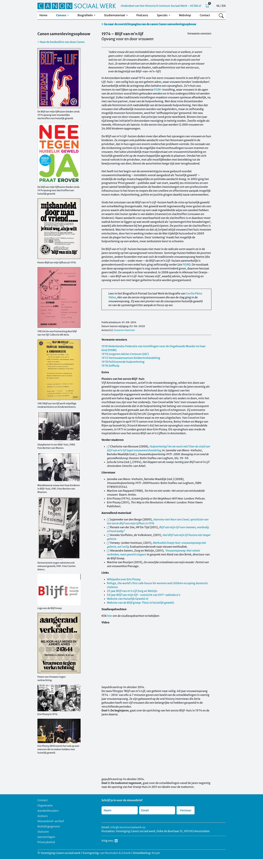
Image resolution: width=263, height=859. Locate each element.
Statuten (43, 831)
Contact (205, 15)
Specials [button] (162, 15)
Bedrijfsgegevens (48, 826)
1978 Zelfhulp (110, 365)
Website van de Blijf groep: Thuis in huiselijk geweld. (140, 602)
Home (43, 15)
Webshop (185, 15)
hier (109, 615)
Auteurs (42, 816)
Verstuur (185, 810)
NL (218, 5)
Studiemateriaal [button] (115, 15)
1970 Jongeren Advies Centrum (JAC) (125, 354)
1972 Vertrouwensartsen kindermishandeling (130, 358)
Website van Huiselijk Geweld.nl (127, 598)
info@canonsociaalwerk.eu (127, 827)
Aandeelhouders (48, 810)
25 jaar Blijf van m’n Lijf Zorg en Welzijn (132, 591)
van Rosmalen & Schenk (115, 853)
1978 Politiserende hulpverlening (122, 361)
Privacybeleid (46, 842)
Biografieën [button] (85, 15)
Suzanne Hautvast (124, 330)
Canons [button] (61, 15)
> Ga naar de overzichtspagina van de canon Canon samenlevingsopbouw (148, 24)
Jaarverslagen (46, 837)
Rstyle (156, 853)
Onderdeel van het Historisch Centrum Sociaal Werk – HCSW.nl (161, 5)
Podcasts (142, 15)
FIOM (157, 89)
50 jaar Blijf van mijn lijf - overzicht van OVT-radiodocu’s (143, 594)
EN (224, 5)
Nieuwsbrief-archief (50, 821)
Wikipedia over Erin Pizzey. (124, 579)
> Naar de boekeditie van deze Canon (61, 42)
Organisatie (45, 805)
